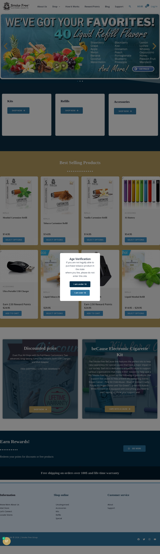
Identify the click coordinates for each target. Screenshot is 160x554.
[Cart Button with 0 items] (7, 541)
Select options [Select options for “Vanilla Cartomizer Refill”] (95, 239)
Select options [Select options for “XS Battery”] (135, 239)
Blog (107, 6)
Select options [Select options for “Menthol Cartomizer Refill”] (13, 239)
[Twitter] (144, 539)
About (111, 504)
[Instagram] (149, 539)
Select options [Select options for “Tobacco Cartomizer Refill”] (54, 239)
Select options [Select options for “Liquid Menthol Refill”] (135, 313)
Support (119, 6)
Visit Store (5, 508)
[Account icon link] (154, 6)
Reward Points (92, 6)
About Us (42, 6)
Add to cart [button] (12, 313)
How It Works (72, 6)
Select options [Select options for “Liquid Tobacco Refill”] (54, 313)
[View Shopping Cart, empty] (142, 6)
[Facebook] (138, 539)
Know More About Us (10, 504)
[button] (58, 6)
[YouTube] (155, 539)
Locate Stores (7, 514)
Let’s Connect (6, 511)
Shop (56, 6)
